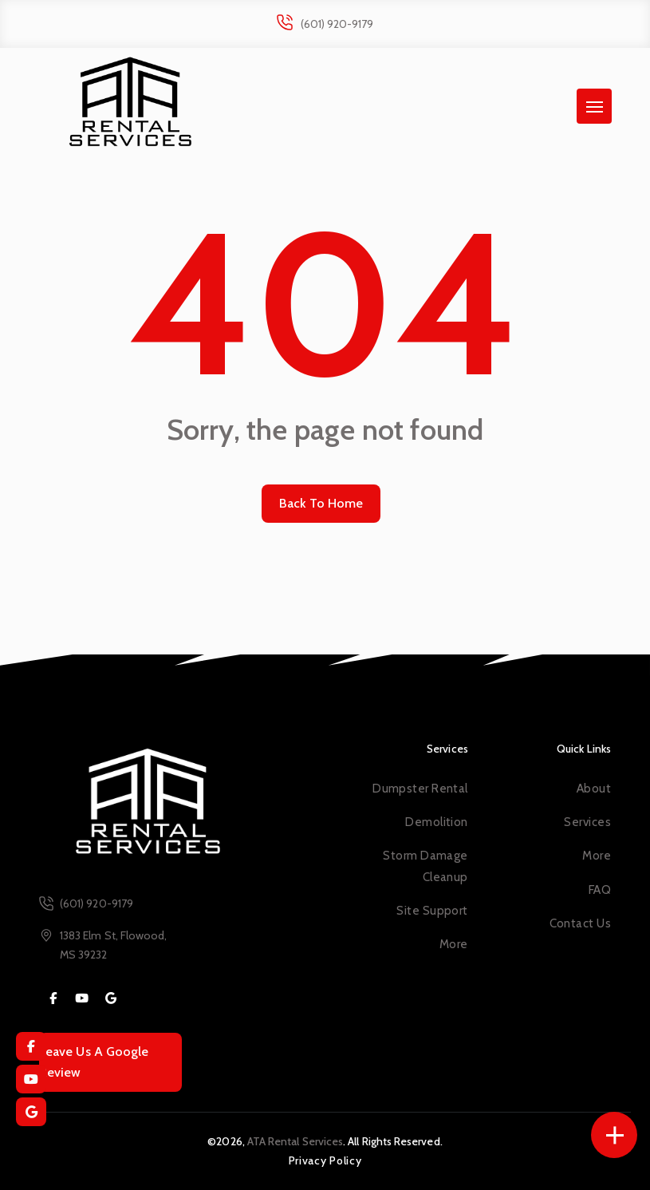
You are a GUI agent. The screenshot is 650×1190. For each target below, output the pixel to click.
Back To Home (321, 503)
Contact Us (580, 923)
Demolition (436, 822)
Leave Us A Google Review (93, 1062)
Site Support (431, 910)
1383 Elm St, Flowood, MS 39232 (113, 945)
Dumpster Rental (420, 788)
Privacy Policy (325, 1160)
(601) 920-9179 (337, 24)
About (594, 788)
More (453, 944)
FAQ (600, 890)
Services (587, 822)
